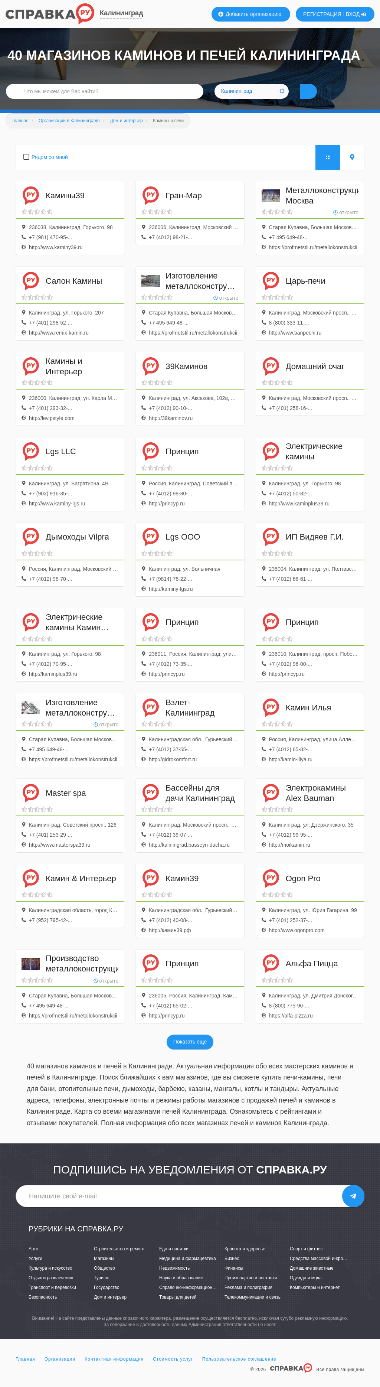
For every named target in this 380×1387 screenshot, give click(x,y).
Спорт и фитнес (306, 1259)
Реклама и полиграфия (248, 1298)
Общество (104, 1279)
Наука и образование (181, 1288)
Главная (25, 1370)
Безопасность (43, 1308)
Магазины (104, 1269)
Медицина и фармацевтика (187, 1269)
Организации (60, 1370)
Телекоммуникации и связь (253, 1308)
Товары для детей (177, 1308)
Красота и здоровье (245, 1259)
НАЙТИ (320, 98)
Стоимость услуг (173, 1370)
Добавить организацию (249, 14)
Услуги (35, 1269)
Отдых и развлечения (51, 1288)
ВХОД (356, 14)
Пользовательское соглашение (239, 1370)
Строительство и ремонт (119, 1259)
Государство (106, 1298)
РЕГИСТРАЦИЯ (322, 14)
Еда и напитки (174, 1259)
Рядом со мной (50, 168)
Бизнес (232, 1269)
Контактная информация (114, 1370)
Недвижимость (174, 1279)
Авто (33, 1259)
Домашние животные (312, 1279)
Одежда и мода (306, 1288)
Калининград (121, 13)
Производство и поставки (251, 1288)
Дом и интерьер (110, 1308)
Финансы (234, 1279)
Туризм (101, 1288)
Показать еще (190, 1052)
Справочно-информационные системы (199, 1298)
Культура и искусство (50, 1279)
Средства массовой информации (324, 1269)
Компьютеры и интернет (315, 1298)
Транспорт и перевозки (52, 1298)
